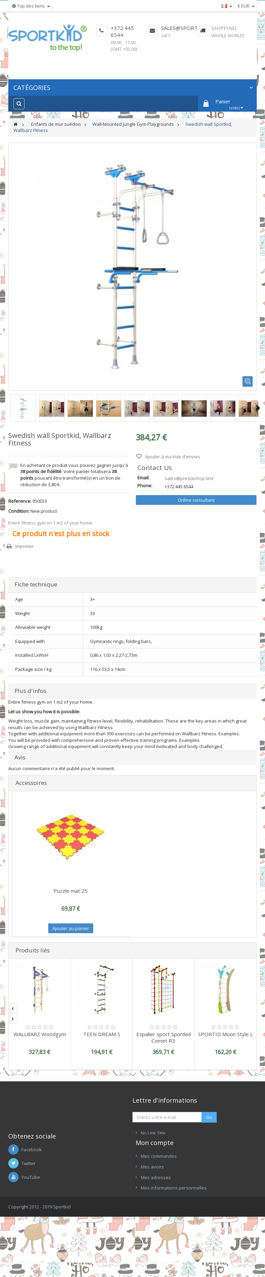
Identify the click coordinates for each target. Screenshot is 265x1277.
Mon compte (155, 1188)
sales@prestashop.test (189, 478)
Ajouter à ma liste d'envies (172, 456)
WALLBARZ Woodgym (39, 1034)
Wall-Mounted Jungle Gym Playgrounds (133, 124)
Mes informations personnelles (174, 1233)
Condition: (18, 511)
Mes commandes (159, 1202)
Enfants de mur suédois (56, 124)
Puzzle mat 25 (70, 890)
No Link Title (153, 1133)
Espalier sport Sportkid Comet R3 (163, 1037)
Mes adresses (156, 1223)
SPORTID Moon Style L (225, 1034)
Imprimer (24, 546)
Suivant (258, 408)
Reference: (19, 501)
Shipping (224, 27)
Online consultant (196, 500)
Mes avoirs (152, 1212)
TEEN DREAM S (101, 1034)
